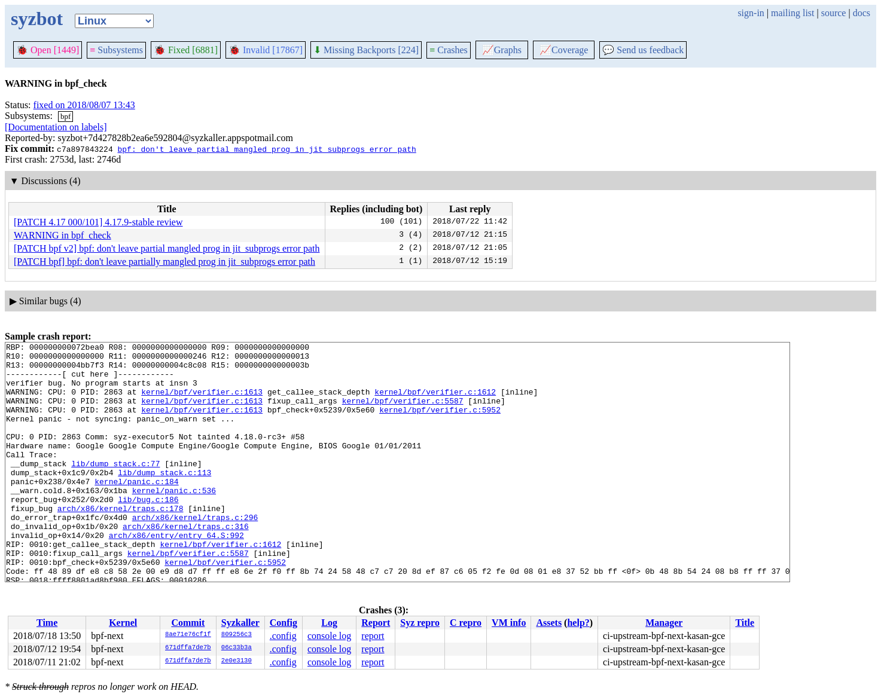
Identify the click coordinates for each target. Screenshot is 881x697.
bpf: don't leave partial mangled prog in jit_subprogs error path (266, 148)
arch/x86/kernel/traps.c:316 (186, 563)
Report (375, 622)
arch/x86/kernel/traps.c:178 (120, 542)
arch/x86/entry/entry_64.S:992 (176, 574)
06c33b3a (236, 648)
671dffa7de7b (188, 648)
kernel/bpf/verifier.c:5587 (403, 413)
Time (46, 622)
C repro (465, 622)
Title (744, 622)
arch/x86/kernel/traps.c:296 (195, 553)
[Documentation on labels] (56, 127)
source (833, 13)
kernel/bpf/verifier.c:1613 (202, 402)
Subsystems (116, 50)
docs (861, 13)
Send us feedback (643, 50)
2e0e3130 (236, 661)
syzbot (37, 18)
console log (329, 636)
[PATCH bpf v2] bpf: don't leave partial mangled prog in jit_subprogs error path (167, 248)
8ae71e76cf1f (188, 635)
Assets (549, 622)
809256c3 (236, 635)
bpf (65, 116)
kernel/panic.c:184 (136, 510)
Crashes (448, 50)
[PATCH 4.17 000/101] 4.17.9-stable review (98, 222)
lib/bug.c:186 (148, 531)
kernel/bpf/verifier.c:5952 (440, 423)
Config (283, 622)
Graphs (502, 50)
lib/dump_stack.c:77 (115, 488)
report (372, 636)
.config (283, 636)
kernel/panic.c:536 (174, 520)
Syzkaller (240, 622)
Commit (188, 622)
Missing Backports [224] (366, 50)
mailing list (792, 13)
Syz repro (420, 622)
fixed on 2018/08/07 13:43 (84, 105)
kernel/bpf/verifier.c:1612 (435, 402)
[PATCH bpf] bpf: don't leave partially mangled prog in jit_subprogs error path (164, 261)
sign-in (750, 13)
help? (578, 622)
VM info (509, 622)
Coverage (563, 50)
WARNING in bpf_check (62, 235)
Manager (663, 622)
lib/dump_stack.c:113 (164, 499)
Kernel (123, 622)
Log (329, 622)
